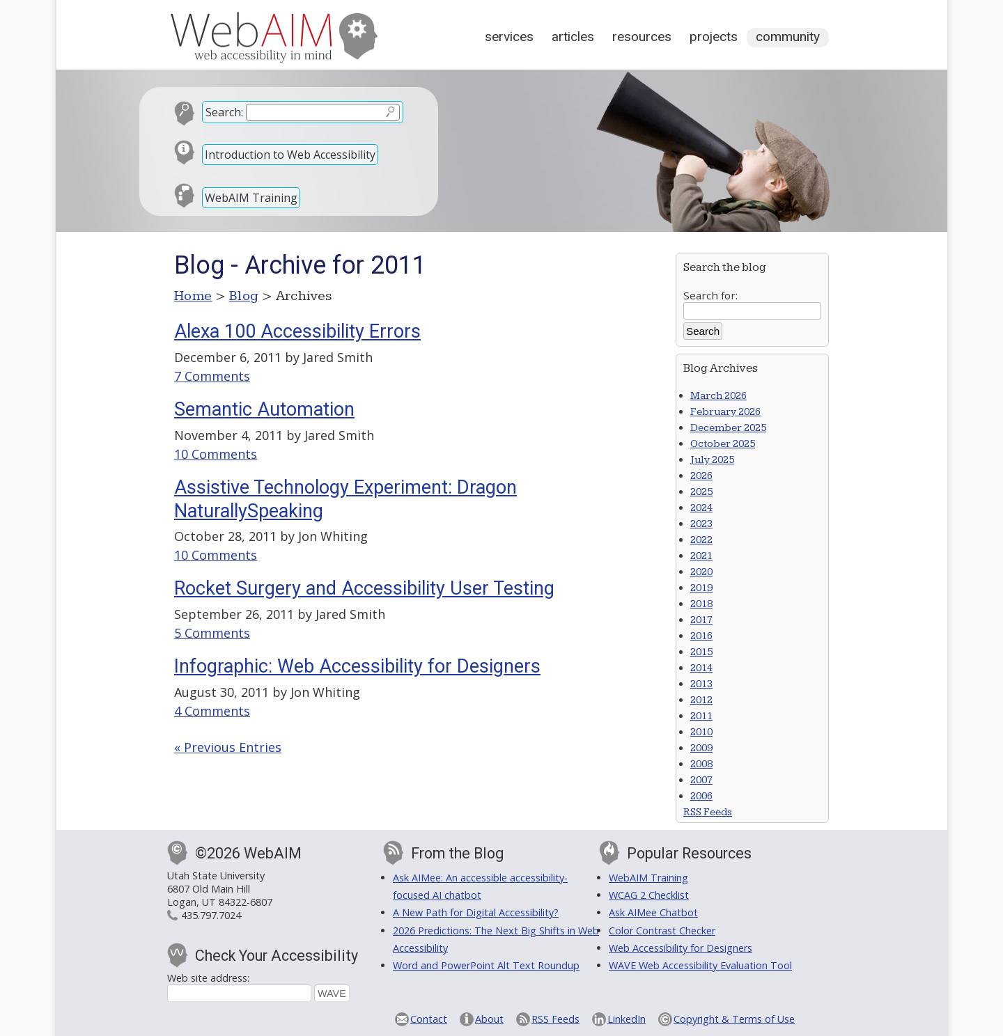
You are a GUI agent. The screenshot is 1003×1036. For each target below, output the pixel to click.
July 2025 (712, 459)
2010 (701, 732)
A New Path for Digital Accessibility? (476, 912)
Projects (714, 37)
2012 (701, 700)
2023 (701, 524)
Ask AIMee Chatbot (653, 912)
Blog (244, 296)
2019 (701, 588)
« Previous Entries (227, 747)
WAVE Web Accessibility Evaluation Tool (700, 965)
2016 (701, 636)
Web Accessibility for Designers (680, 948)
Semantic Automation (264, 409)
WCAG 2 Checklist (649, 895)
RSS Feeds (707, 812)
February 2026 (725, 411)
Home (193, 296)
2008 (701, 764)
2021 (701, 556)
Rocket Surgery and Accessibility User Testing (364, 588)
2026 (701, 475)
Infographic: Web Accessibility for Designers (357, 666)
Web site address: (208, 977)
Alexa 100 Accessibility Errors (297, 331)
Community (788, 37)
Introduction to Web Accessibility (290, 154)
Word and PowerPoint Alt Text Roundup (486, 965)
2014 (701, 668)
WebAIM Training (251, 197)
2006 (701, 796)
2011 (701, 716)
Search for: (710, 295)
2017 (701, 620)
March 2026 (718, 395)
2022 (701, 540)
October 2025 (722, 443)
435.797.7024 (211, 915)
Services (509, 37)
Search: (224, 112)
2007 (701, 780)
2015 (701, 652)
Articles (573, 37)
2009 (701, 748)
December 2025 (728, 427)
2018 (701, 604)
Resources (641, 37)
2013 (701, 684)
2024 (701, 508)
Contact (428, 1019)
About (489, 1019)
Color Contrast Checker (662, 930)
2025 (701, 492)
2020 (701, 572)
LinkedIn (626, 1019)
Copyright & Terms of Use (734, 1019)
